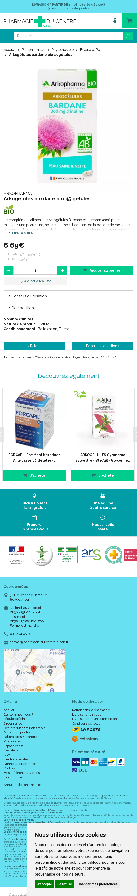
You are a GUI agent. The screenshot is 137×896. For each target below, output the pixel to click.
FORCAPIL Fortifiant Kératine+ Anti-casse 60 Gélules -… (34, 457)
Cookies (9, 768)
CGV (7, 755)
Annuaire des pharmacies (22, 785)
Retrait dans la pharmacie (91, 710)
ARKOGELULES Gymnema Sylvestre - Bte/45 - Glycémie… (102, 457)
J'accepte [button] (44, 884)
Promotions (12, 741)
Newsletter (12, 750)
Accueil (10, 50)
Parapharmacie (33, 50)
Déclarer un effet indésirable (24, 728)
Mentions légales (16, 759)
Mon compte (13, 777)
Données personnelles (20, 764)
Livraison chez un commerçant (95, 719)
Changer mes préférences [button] (98, 884)
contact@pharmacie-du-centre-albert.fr (39, 642)
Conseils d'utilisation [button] (27, 296)
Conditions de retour (87, 723)
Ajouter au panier (101, 270)
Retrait (34, 501)
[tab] (68, 296)
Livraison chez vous (86, 714)
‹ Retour (34, 346)
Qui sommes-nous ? (18, 714)
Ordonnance (13, 723)
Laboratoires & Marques (21, 737)
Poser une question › (102, 346)
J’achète (34, 475)
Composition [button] (21, 308)
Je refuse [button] (64, 884)
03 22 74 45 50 (20, 633)
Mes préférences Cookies (22, 772)
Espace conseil (14, 746)
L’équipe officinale (16, 719)
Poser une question (18, 732)
